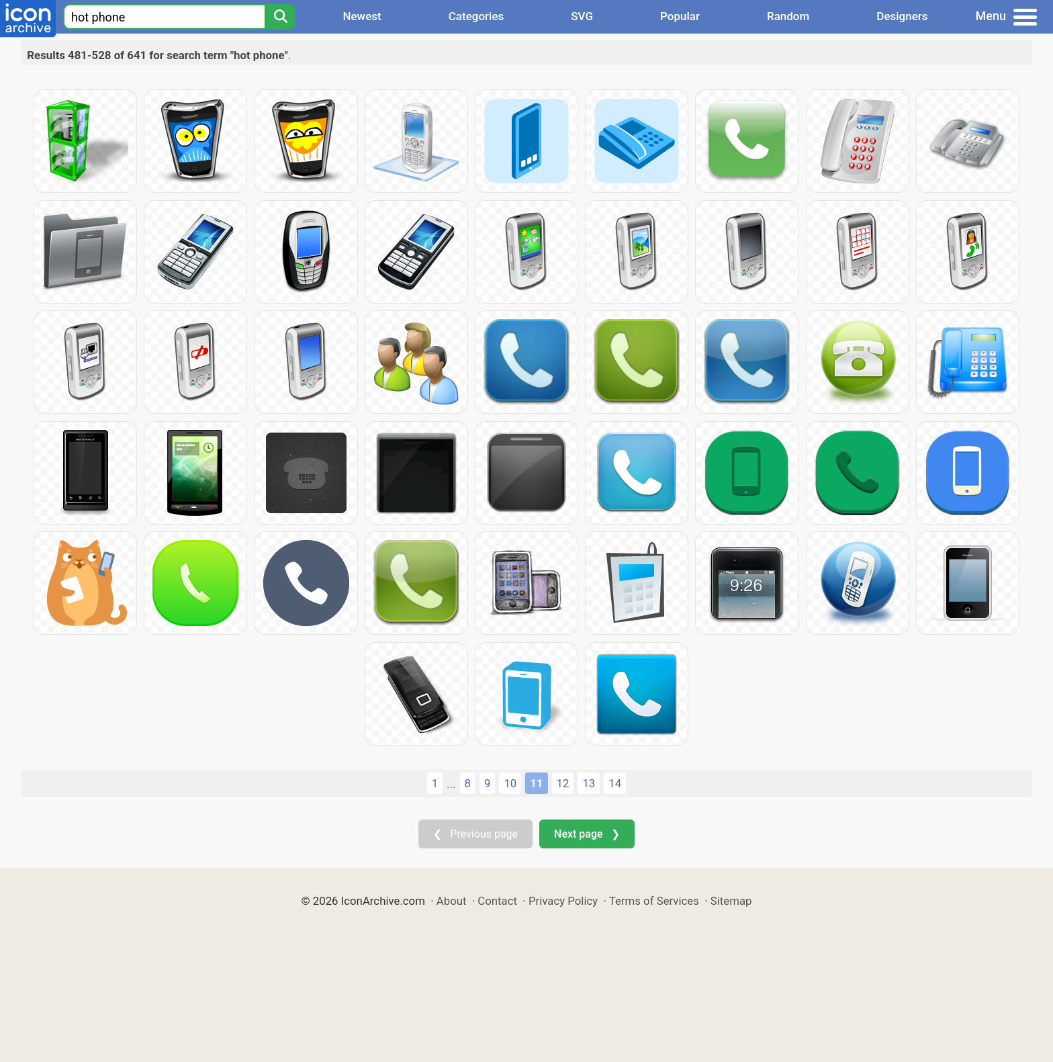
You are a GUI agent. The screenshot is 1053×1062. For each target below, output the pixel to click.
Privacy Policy (563, 901)
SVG (582, 16)
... (451, 784)
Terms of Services (654, 901)
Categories (476, 16)
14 (614, 783)
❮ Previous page (475, 834)
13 (588, 783)
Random (788, 16)
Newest (361, 16)
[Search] (280, 17)
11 (536, 783)
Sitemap (731, 901)
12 (563, 783)
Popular (680, 16)
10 (510, 783)
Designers (901, 16)
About (452, 901)
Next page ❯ (586, 834)
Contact (497, 901)
